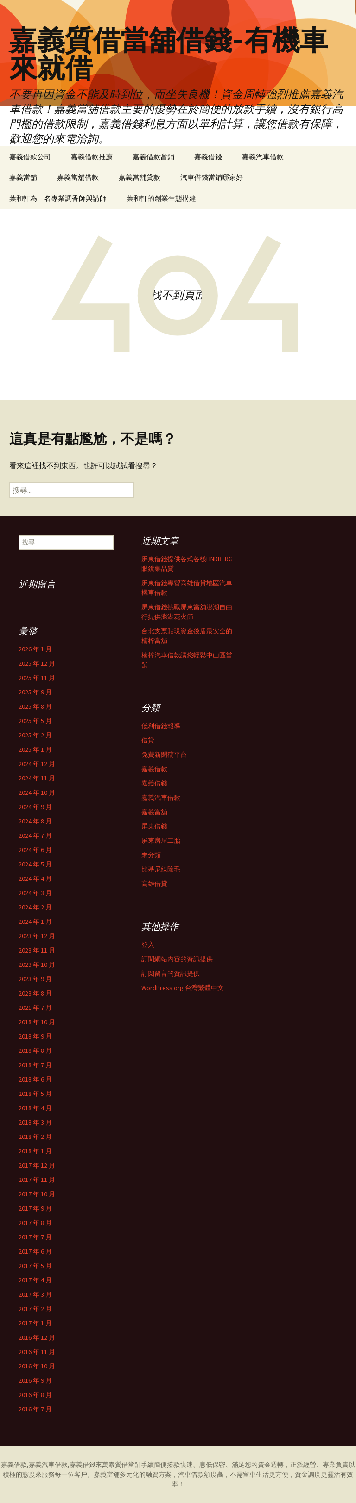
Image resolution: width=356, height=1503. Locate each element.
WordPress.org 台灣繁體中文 (182, 987)
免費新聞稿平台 (164, 754)
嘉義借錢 (208, 156)
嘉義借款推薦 (92, 156)
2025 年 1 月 (35, 749)
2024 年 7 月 (35, 835)
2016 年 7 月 (35, 1409)
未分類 (151, 855)
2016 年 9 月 (35, 1380)
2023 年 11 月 (37, 950)
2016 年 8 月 (35, 1395)
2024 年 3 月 (35, 893)
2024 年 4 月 (35, 878)
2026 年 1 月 (35, 649)
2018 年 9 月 (35, 1036)
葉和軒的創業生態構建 (161, 198)
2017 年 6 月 (35, 1251)
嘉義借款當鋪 (153, 156)
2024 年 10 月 (37, 792)
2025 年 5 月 (35, 721)
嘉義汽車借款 (263, 156)
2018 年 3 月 (35, 1122)
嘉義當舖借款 (78, 177)
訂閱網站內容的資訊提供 (177, 959)
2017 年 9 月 (35, 1208)
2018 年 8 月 (35, 1050)
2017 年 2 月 (35, 1309)
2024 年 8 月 (35, 821)
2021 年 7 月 (35, 1007)
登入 (147, 944)
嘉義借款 (154, 769)
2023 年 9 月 (35, 979)
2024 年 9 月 (35, 807)
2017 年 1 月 (35, 1323)
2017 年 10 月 (37, 1194)
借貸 (147, 740)
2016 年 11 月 (37, 1352)
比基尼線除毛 (160, 869)
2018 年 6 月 (35, 1079)
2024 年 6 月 (35, 850)
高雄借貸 (154, 883)
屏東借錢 (154, 826)
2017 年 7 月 (35, 1237)
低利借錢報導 (160, 726)
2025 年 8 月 (35, 706)
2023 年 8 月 (35, 993)
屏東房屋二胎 (160, 840)
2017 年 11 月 (37, 1179)
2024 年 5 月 (35, 864)
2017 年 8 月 (35, 1222)
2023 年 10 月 (37, 964)
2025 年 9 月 (35, 692)
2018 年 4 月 (35, 1108)
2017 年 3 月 (35, 1294)
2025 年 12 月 (37, 663)
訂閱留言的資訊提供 (170, 973)
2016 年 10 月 (37, 1366)
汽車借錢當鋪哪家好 (211, 177)
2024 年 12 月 (37, 764)
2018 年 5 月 (35, 1093)
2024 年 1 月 (35, 921)
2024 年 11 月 (37, 778)
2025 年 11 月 (37, 678)
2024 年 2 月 (35, 907)
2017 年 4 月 (35, 1280)
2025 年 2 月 (35, 735)
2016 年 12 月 (37, 1337)
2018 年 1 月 (35, 1151)
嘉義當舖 (23, 177)
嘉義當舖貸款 (139, 177)
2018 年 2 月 (35, 1136)
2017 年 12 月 (37, 1165)
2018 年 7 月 (35, 1065)
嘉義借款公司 (30, 156)
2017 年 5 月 (35, 1266)
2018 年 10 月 (37, 1022)
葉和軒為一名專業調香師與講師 (58, 198)
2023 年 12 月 (37, 936)
